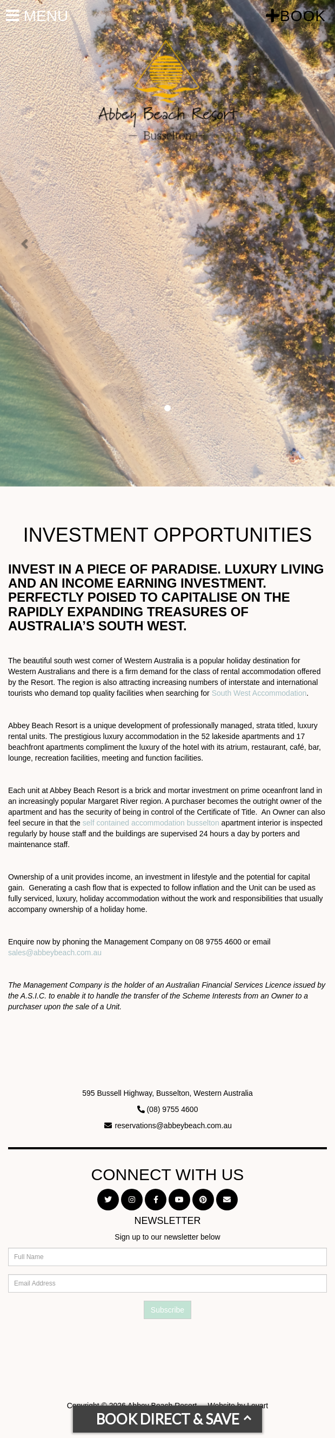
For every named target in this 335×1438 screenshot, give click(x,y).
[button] (25, 243)
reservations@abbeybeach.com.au (173, 1125)
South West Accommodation (259, 693)
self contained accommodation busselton (151, 822)
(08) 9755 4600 (172, 1109)
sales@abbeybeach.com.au (55, 952)
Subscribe (167, 1310)
